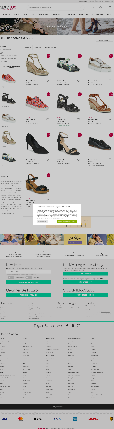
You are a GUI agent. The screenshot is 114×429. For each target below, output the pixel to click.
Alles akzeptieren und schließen (67, 221)
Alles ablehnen (42, 221)
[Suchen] (81, 7)
